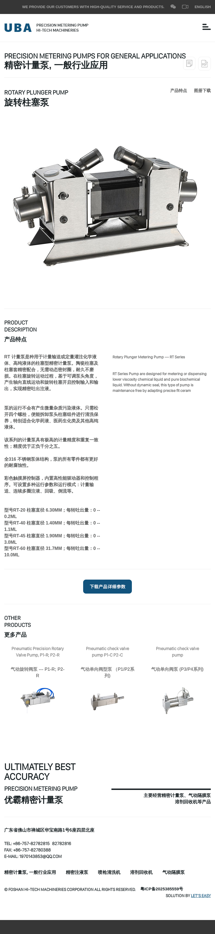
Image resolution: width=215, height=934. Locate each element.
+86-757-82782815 (31, 843)
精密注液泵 (77, 872)
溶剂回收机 (141, 872)
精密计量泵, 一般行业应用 (30, 872)
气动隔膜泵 (173, 872)
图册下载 (202, 91)
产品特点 (178, 91)
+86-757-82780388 (32, 850)
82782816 (61, 843)
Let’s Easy (201, 895)
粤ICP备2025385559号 (161, 889)
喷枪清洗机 (109, 872)
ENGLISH (203, 7)
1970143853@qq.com (40, 856)
